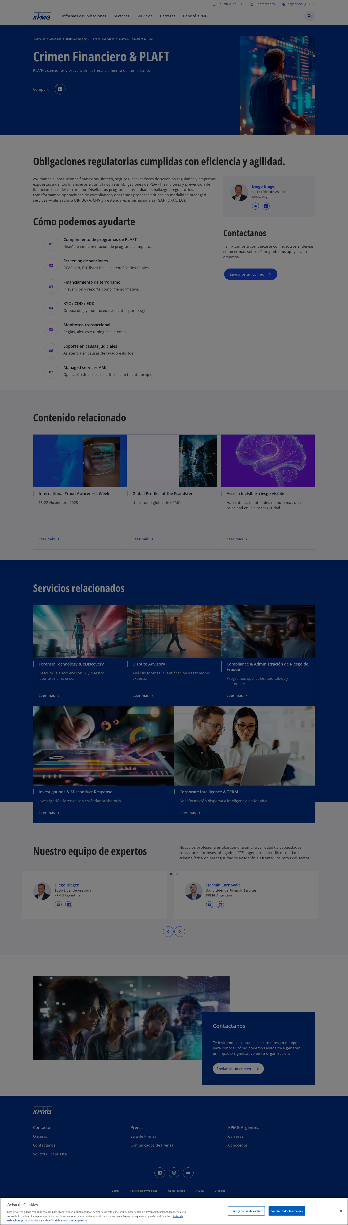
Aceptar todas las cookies (287, 1211)
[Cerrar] (341, 1211)
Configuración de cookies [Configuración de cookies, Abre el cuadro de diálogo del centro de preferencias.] (246, 1211)
